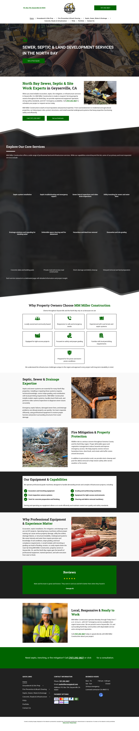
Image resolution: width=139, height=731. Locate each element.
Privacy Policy (73, 722)
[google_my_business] (101, 695)
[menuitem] (31, 18)
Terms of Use (66, 722)
